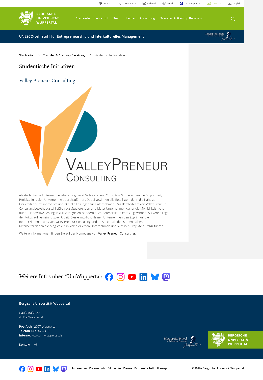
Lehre (130, 18)
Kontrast (108, 3)
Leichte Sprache (192, 3)
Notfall (170, 3)
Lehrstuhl (101, 18)
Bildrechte (114, 368)
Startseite (83, 18)
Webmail (151, 3)
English (237, 3)
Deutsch (217, 3)
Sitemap (161, 368)
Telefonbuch (129, 3)
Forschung (147, 18)
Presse (127, 368)
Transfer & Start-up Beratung (181, 18)
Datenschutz (97, 368)
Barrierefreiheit (144, 368)
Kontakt (25, 345)
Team (117, 18)
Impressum (79, 368)
